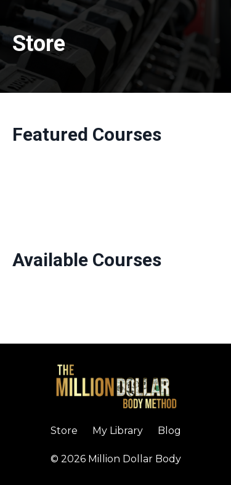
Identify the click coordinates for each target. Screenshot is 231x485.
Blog (169, 430)
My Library (117, 430)
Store (64, 430)
